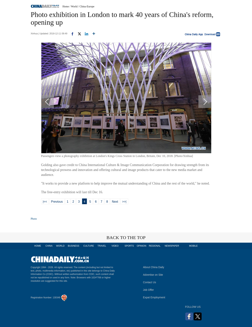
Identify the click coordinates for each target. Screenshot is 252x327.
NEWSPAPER (172, 246)
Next (115, 201)
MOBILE (193, 246)
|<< (45, 201)
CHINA (48, 246)
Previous (57, 201)
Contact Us (149, 282)
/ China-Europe (86, 6)
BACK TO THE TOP (126, 237)
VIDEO (115, 246)
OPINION (141, 246)
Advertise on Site (153, 274)
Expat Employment (154, 297)
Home (65, 6)
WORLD (60, 246)
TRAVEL (102, 246)
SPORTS (129, 246)
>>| (124, 201)
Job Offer (148, 289)
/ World (74, 6)
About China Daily (153, 267)
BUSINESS (73, 246)
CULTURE (88, 246)
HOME (37, 246)
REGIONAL (154, 246)
